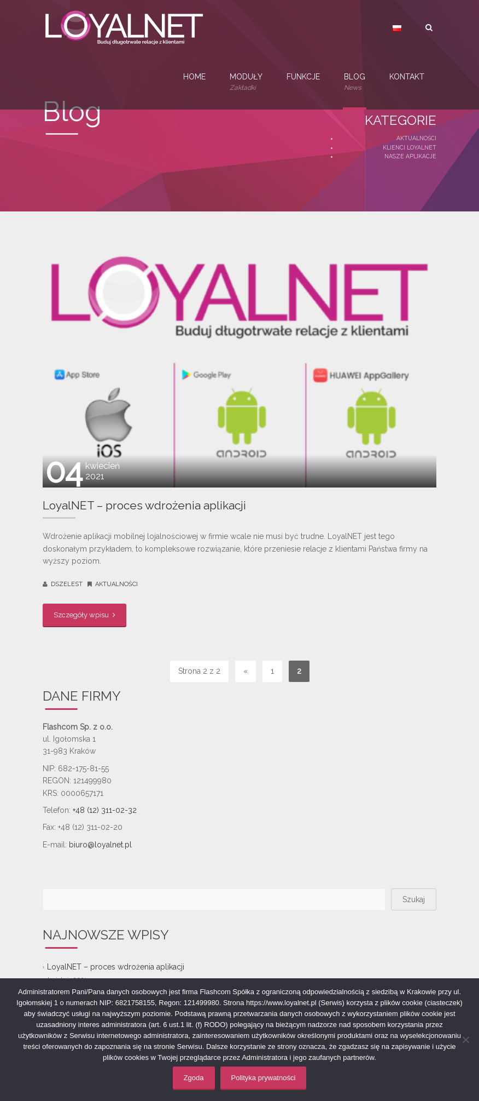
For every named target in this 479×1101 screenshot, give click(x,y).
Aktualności (416, 138)
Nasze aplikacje (410, 156)
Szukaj (413, 899)
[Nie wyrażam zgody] (465, 1039)
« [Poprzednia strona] (245, 671)
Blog (354, 82)
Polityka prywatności (263, 1078)
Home (194, 76)
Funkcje (303, 76)
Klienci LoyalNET (409, 147)
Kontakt (406, 76)
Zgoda (194, 1078)
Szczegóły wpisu (84, 615)
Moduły (246, 82)
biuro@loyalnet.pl (100, 844)
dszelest (67, 584)
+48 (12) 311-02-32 (105, 810)
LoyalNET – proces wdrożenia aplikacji (144, 505)
